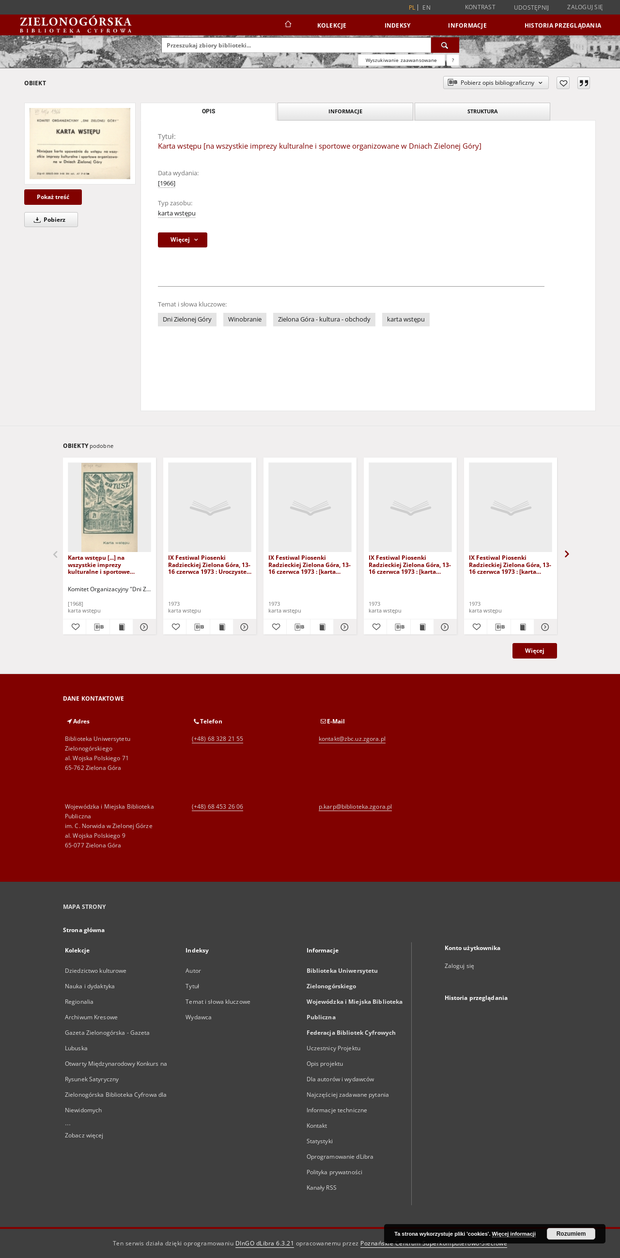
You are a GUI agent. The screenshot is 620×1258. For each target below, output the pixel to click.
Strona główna (84, 930)
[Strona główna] (287, 25)
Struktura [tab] (482, 111)
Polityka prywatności (334, 1172)
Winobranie (245, 319)
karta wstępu (177, 213)
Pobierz (48, 219)
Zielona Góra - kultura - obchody (324, 319)
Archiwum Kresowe (91, 1017)
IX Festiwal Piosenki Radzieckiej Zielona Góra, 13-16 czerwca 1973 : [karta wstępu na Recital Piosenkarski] (510, 564)
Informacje (467, 25)
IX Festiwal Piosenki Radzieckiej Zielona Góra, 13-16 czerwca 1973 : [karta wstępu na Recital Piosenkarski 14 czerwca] (410, 564)
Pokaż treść (53, 197)
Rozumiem (571, 1233)
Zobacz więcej (84, 1135)
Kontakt (317, 1125)
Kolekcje (332, 25)
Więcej (534, 650)
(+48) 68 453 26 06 (217, 806)
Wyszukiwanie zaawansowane (401, 60)
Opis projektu (325, 1063)
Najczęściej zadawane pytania (348, 1094)
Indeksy (398, 25)
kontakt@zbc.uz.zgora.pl (352, 739)
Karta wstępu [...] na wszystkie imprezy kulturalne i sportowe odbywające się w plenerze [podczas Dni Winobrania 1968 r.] (106, 564)
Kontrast (480, 7)
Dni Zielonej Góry (187, 319)
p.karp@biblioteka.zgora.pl (355, 806)
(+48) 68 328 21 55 (217, 739)
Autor (193, 971)
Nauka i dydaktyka (90, 986)
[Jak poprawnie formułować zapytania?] (453, 60)
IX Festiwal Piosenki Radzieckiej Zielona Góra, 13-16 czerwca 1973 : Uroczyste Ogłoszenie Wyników (209, 564)
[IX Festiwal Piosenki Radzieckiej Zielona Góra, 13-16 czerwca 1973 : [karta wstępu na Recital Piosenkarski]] (510, 507)
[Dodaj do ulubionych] (563, 83)
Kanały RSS (322, 1187)
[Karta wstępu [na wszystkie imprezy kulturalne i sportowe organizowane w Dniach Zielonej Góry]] (80, 143)
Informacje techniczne (337, 1110)
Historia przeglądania (563, 25)
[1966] (166, 183)
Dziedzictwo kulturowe (96, 971)
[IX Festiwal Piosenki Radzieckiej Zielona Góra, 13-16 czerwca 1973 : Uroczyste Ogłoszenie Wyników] (210, 507)
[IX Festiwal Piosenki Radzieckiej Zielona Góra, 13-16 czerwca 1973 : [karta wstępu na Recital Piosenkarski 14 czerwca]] (410, 507)
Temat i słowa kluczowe (218, 1001)
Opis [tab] (208, 111)
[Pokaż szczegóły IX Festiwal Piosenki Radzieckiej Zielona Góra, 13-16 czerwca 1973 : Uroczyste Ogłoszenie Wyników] (243, 627)
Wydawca (199, 1017)
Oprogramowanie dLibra (340, 1156)
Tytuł (192, 986)
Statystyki (320, 1141)
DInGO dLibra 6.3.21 (264, 1243)
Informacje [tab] (345, 111)
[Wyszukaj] (445, 45)
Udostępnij (531, 8)
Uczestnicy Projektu (333, 1048)
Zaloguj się (585, 7)
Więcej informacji (514, 1234)
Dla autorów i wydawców (340, 1079)
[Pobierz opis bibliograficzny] (97, 627)
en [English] (426, 7)
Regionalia (79, 1001)
